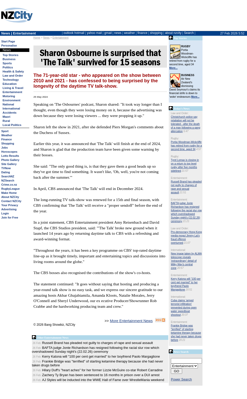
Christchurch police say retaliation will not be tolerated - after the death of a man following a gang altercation (185, 124)
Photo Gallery (10, 159)
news (117, 33)
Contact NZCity (11, 201)
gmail (108, 33)
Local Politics (12, 124)
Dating (5, 172)
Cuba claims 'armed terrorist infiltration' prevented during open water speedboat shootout (184, 307)
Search (189, 33)
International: (178, 250)
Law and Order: (180, 113)
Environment (11, 100)
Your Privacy (9, 205)
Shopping (7, 143)
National (8, 104)
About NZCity (10, 196)
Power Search (181, 379)
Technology (11, 79)
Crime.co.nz (9, 184)
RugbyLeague (10, 188)
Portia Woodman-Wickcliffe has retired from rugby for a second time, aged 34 (186, 146)
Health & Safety (13, 71)
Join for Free (9, 217)
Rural (6, 120)
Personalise (9, 45)
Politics (8, 67)
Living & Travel (13, 87)
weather (129, 33)
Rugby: (175, 138)
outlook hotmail (74, 33)
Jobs (4, 147)
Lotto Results (10, 155)
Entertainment (60, 37)
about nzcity (173, 33)
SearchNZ (7, 176)
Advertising (8, 209)
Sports (7, 63)
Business (9, 59)
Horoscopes (9, 151)
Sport (4, 131)
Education (10, 83)
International (11, 108)
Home (36, 37)
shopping (156, 33)
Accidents (9, 112)
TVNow (6, 168)
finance (142, 33)
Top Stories (10, 55)
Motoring (9, 96)
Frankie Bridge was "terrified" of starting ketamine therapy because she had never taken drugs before (186, 332)
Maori (6, 116)
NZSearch (7, 180)
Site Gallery (8, 164)
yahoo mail (94, 33)
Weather (6, 135)
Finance (6, 139)
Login (5, 213)
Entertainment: (179, 178)
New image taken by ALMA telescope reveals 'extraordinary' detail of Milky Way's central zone (186, 260)
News (46, 37)
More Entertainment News (131, 321)
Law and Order (13, 75)
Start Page (8, 41)
